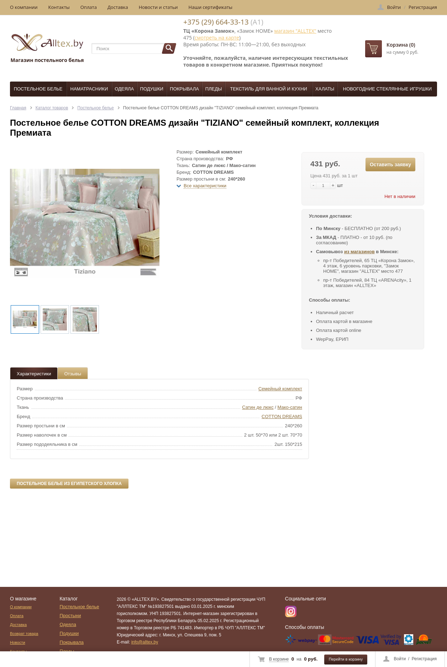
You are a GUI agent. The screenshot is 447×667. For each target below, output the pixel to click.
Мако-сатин (290, 407)
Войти (400, 658)
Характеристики (34, 373)
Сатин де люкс (258, 407)
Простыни (70, 615)
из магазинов (359, 251)
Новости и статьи (158, 7)
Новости (17, 642)
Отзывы (72, 373)
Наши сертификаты (211, 7)
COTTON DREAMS (282, 416)
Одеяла (124, 89)
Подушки (151, 89)
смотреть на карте (217, 37)
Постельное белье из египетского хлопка (69, 483)
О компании (24, 7)
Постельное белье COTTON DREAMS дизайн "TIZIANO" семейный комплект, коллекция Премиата (221, 107)
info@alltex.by (144, 642)
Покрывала (184, 89)
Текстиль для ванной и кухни (268, 89)
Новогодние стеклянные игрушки (387, 89)
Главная (18, 107)
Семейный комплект (280, 388)
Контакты (59, 7)
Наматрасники (89, 89)
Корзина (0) (400, 44)
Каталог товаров (52, 107)
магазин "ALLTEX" (295, 30)
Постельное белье (38, 89)
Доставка (117, 7)
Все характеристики (205, 185)
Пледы (213, 89)
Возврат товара (24, 633)
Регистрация (424, 658)
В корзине (279, 659)
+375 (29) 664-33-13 (216, 22)
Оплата (88, 7)
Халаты (324, 89)
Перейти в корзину (346, 659)
